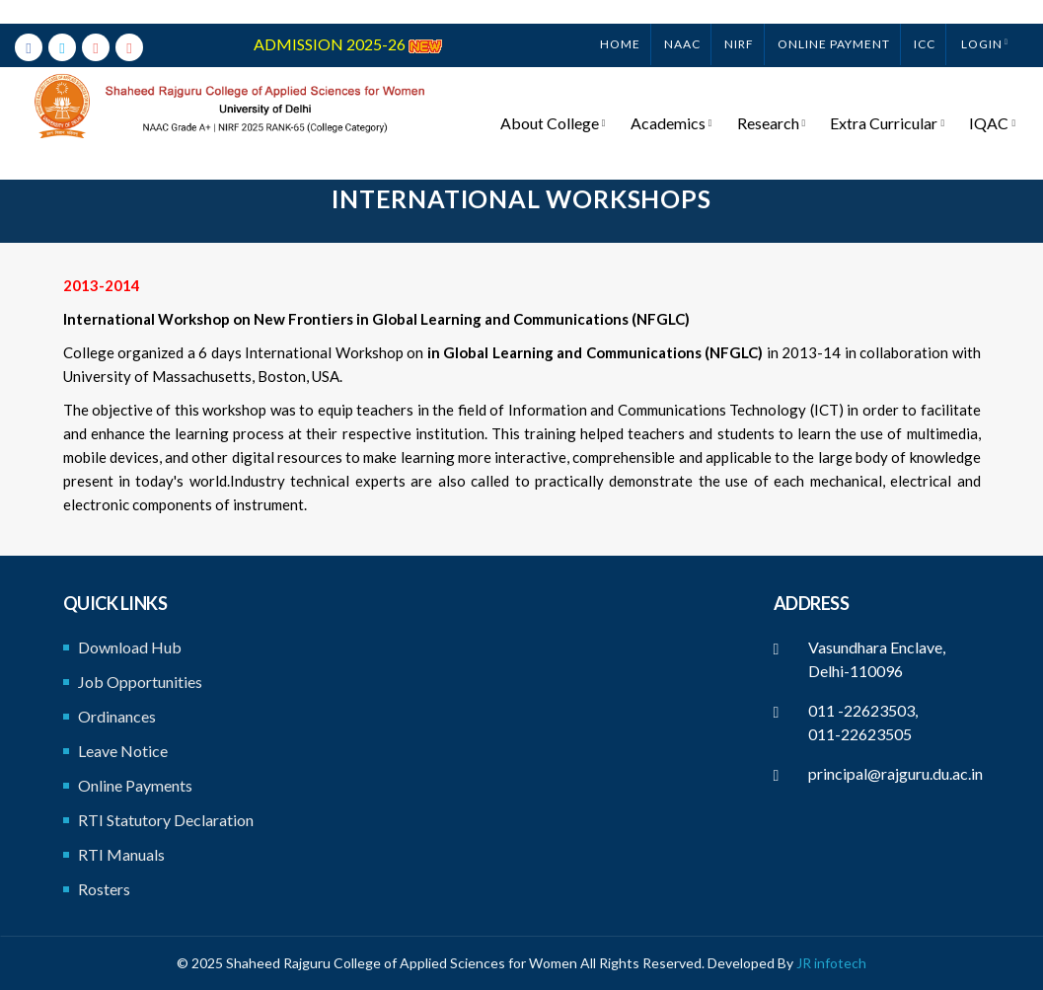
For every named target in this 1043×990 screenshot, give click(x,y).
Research (774, 99)
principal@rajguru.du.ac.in (895, 773)
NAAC (682, 20)
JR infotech (831, 962)
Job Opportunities (140, 681)
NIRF (739, 20)
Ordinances (117, 716)
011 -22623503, (863, 710)
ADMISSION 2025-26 (348, 20)
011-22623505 (860, 733)
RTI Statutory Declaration (166, 819)
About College (559, 99)
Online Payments (135, 785)
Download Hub (130, 647)
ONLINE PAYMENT (834, 20)
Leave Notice (123, 750)
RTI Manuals (121, 854)
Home (620, 20)
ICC (924, 20)
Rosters (104, 888)
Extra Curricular (890, 99)
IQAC (993, 99)
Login (982, 20)
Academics (675, 99)
